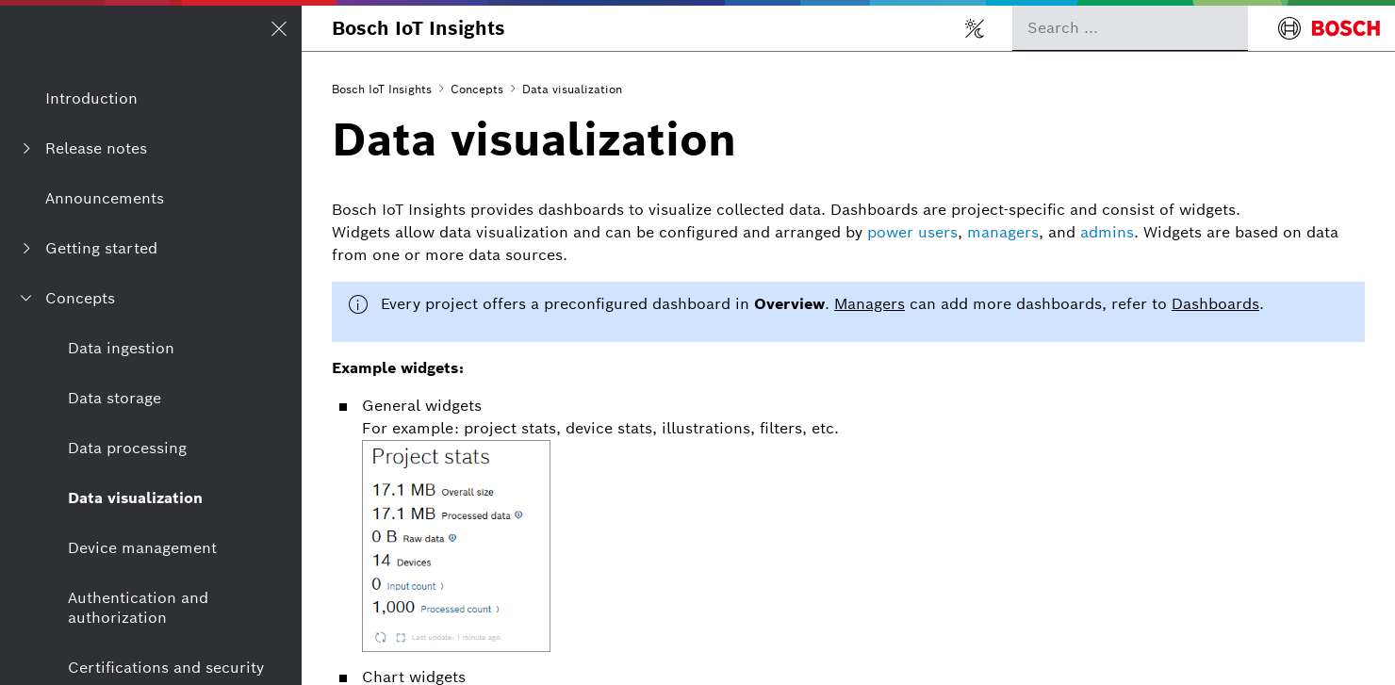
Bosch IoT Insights (418, 28)
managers (1003, 232)
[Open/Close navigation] (279, 28)
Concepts (477, 89)
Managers (869, 304)
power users (912, 232)
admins (1107, 232)
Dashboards (1215, 304)
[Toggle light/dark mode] (974, 28)
